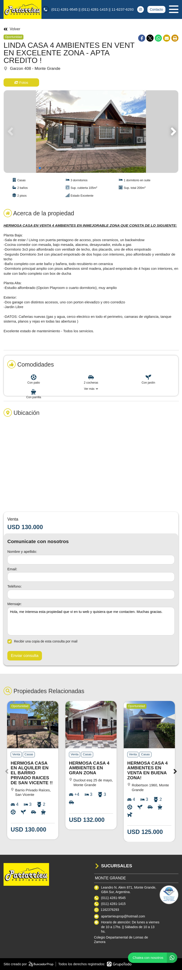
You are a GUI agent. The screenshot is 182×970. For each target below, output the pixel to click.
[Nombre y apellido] (91, 559)
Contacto (156, 9)
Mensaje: (14, 604)
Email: (12, 569)
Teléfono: (14, 586)
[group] (91, 131)
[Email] (91, 577)
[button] (172, 131)
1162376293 (110, 910)
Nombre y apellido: (22, 551)
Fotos (21, 82)
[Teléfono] (91, 594)
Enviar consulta (24, 655)
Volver (12, 29)
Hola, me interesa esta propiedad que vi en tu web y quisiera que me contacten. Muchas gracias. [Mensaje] (91, 621)
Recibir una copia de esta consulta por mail (42, 641)
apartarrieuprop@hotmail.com (123, 916)
